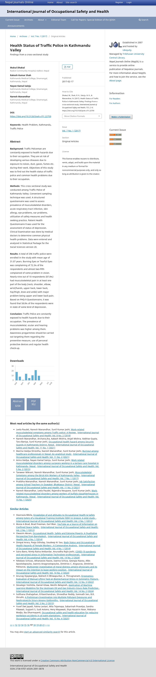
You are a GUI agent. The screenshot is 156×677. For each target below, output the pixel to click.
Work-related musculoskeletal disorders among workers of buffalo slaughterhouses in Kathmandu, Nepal (57, 493)
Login (129, 2)
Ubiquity (127, 50)
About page (115, 80)
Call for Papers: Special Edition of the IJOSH (93, 19)
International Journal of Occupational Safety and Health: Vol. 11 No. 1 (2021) (55, 446)
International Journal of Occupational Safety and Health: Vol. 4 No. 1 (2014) (58, 547)
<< (11, 625)
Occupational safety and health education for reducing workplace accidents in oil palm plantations (57, 614)
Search (143, 19)
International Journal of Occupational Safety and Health (58, 11)
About (60, 2)
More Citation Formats (74, 116)
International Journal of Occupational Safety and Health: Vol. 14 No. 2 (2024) (55, 556)
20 (40, 625)
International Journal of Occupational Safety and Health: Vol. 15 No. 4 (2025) (51, 617)
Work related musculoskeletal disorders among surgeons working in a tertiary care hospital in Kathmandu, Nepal (57, 463)
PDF (68, 67)
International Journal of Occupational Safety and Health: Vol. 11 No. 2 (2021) (56, 455)
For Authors (114, 103)
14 (22, 625)
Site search (71, 2)
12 (16, 625)
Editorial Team (58, 19)
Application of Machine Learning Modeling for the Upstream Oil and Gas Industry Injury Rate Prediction (57, 587)
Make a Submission (121, 116)
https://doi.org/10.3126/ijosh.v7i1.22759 (30, 116)
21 (43, 625)
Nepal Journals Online (19, 2)
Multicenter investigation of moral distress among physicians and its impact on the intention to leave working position (56, 568)
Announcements (16, 25)
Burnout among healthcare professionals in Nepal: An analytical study (57, 452)
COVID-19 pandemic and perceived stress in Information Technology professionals (56, 553)
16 (28, 625)
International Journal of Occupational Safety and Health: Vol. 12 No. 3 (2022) (55, 582)
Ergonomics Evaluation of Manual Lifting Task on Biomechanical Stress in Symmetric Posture (57, 577)
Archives (28, 19)
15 (25, 625)
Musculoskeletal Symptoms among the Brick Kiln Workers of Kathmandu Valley (54, 474)
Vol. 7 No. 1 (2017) (39, 36)
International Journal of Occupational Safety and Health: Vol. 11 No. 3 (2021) (55, 486)
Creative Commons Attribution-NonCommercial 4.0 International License (78, 660)
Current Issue (12, 19)
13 (19, 625)
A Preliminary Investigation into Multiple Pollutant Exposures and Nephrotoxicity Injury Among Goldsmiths (54, 599)
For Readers (114, 98)
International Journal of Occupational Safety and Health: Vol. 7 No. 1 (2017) (55, 477)
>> (48, 625)
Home (50, 2)
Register (119, 2)
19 (37, 625)
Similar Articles (19, 509)
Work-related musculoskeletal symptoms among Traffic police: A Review (50, 431)
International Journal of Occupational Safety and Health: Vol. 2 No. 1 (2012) (54, 521)
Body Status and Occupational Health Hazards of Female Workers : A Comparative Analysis (55, 544)
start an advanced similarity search (42, 631)
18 (34, 625)
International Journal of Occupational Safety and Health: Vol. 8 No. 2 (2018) (57, 434)
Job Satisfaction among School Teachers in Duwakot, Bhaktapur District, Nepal (55, 483)
